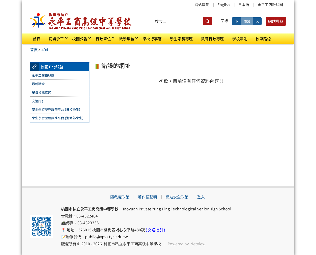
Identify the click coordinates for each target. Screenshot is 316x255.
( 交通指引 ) (155, 230)
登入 (201, 197)
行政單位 (103, 39)
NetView (197, 244)
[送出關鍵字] (207, 21)
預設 (246, 21)
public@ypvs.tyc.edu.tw (106, 236)
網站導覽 (201, 4)
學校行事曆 (152, 39)
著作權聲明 (147, 197)
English (223, 4)
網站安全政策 (176, 197)
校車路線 (263, 39)
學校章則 (239, 39)
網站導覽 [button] (275, 21)
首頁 (37, 39)
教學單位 (126, 39)
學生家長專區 (181, 39)
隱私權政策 (119, 197)
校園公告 (79, 39)
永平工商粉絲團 (270, 4)
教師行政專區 (212, 39)
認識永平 (56, 39)
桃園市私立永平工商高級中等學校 (131, 244)
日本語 (243, 4)
